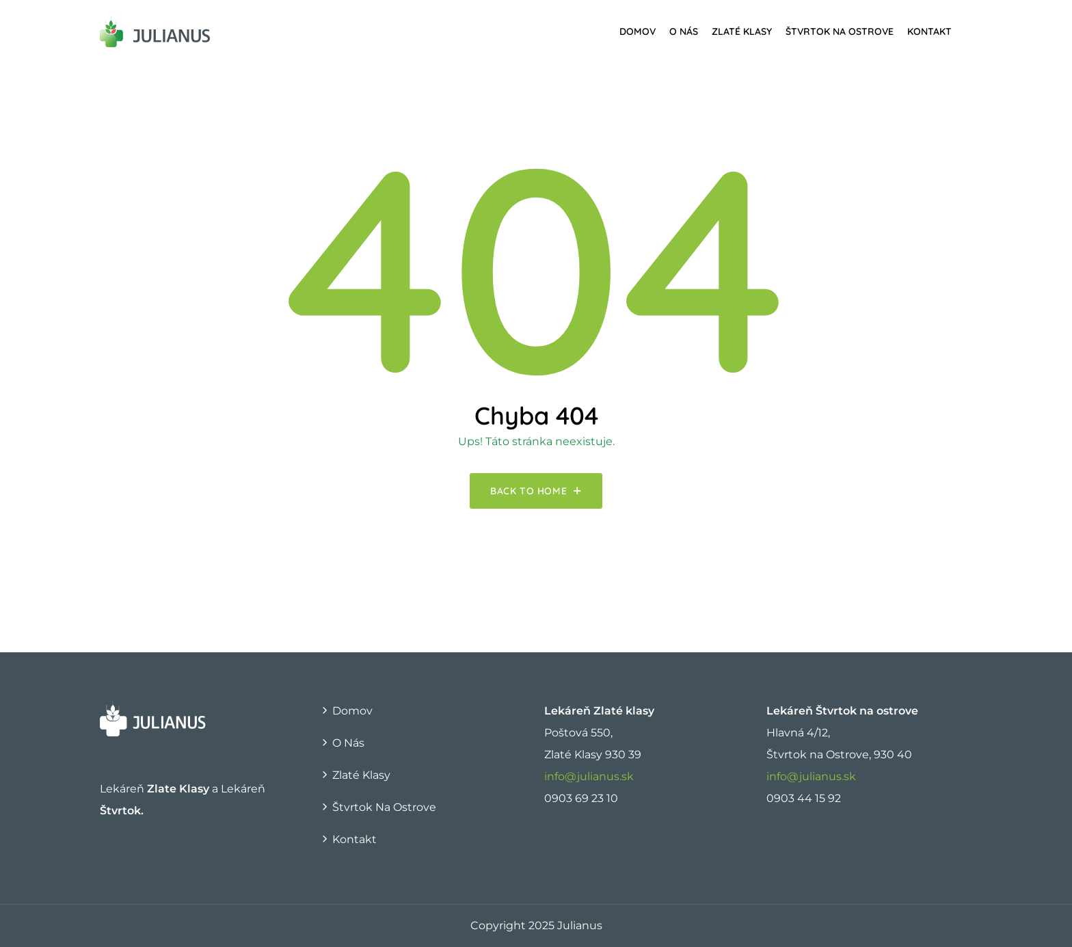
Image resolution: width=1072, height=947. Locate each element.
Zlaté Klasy (742, 31)
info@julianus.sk (589, 776)
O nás (683, 31)
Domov (637, 31)
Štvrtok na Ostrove (840, 31)
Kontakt (929, 31)
